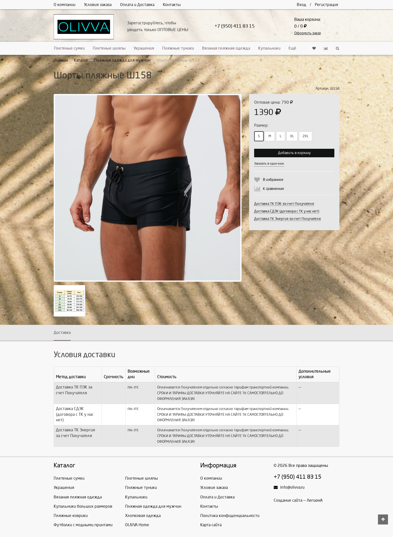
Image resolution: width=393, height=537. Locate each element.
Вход (301, 5)
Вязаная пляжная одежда (226, 48)
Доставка (62, 332)
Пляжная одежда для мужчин (153, 506)
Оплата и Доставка (137, 5)
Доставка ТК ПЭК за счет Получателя (284, 204)
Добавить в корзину (294, 153)
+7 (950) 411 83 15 (235, 26)
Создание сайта (288, 500)
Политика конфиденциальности (229, 515)
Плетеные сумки (69, 48)
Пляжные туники (178, 48)
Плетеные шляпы (109, 48)
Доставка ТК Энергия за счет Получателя (287, 219)
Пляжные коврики (71, 515)
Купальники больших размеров (83, 506)
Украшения (144, 48)
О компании (64, 5)
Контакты (172, 5)
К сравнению (273, 189)
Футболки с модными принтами (83, 525)
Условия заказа (98, 5)
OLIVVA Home (137, 525)
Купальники (269, 48)
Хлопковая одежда (143, 515)
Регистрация (326, 5)
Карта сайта (211, 525)
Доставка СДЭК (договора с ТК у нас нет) (286, 211)
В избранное (273, 180)
